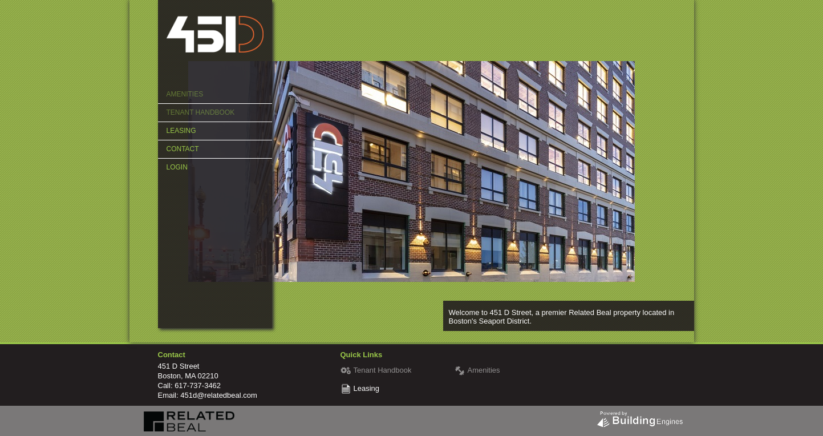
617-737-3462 (198, 385)
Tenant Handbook (201, 112)
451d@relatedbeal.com (218, 395)
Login (177, 167)
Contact (183, 149)
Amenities (185, 94)
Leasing (181, 131)
